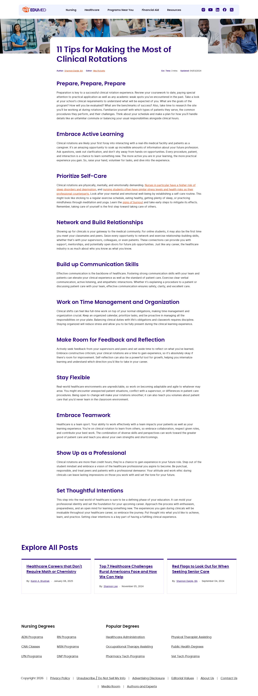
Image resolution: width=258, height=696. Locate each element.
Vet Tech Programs (185, 656)
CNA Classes (30, 646)
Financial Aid (150, 10)
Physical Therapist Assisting (191, 637)
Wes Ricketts (99, 71)
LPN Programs (31, 656)
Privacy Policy (60, 678)
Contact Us (229, 678)
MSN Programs (68, 646)
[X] (231, 9)
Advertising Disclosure (148, 678)
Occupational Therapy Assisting (129, 646)
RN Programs (66, 637)
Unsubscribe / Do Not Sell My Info (101, 678)
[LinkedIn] (217, 9)
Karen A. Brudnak (40, 581)
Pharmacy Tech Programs (125, 656)
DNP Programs (67, 656)
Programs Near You (121, 10)
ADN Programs (32, 637)
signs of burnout (133, 202)
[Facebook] (224, 9)
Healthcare (92, 10)
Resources (174, 10)
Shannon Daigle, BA (73, 71)
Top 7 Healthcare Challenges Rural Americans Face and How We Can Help (128, 572)
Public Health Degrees (187, 646)
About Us (207, 678)
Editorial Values (182, 678)
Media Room (111, 686)
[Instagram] (203, 9)
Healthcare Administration (125, 637)
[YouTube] (210, 9)
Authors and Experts (142, 686)
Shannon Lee (111, 586)
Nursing (71, 10)
